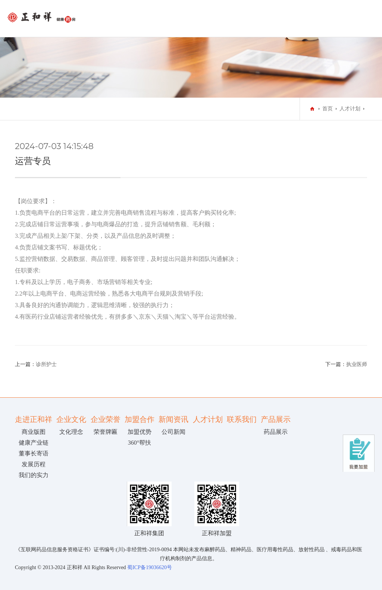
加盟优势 (139, 432)
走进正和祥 (33, 419)
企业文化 (71, 419)
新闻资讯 (173, 419)
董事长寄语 (33, 453)
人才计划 (349, 108)
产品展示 (276, 419)
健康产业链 (33, 442)
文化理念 (71, 432)
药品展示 (276, 432)
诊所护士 (46, 364)
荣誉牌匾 (106, 432)
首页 (327, 108)
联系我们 (242, 419)
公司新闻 (173, 432)
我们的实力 (33, 475)
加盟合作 (139, 419)
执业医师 (356, 364)
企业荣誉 (105, 419)
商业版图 (34, 432)
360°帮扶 (139, 442)
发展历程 (34, 464)
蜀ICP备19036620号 (149, 567)
